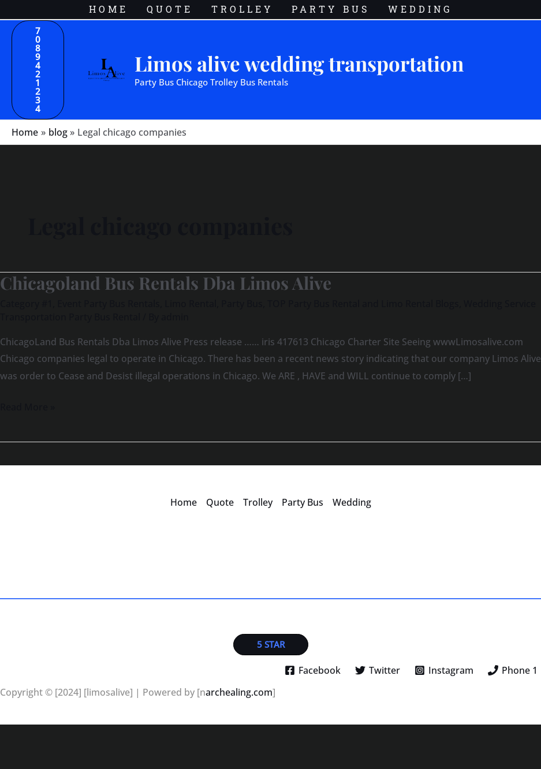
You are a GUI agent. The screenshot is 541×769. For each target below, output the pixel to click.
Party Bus (242, 303)
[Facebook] (313, 670)
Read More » (27, 406)
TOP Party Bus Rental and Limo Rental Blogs (363, 303)
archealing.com (239, 692)
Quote (220, 502)
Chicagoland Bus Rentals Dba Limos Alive (165, 282)
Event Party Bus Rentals (108, 303)
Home (183, 502)
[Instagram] (444, 670)
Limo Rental (191, 303)
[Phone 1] (512, 670)
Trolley (258, 502)
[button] (38, 70)
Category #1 (26, 303)
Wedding (352, 502)
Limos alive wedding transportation (299, 63)
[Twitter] (378, 670)
